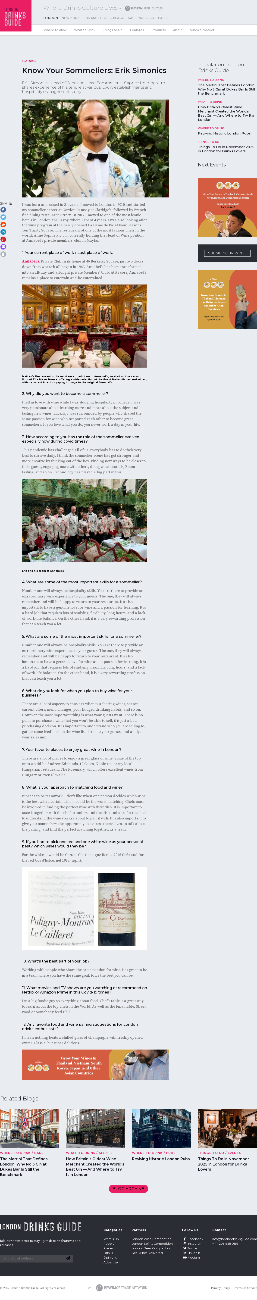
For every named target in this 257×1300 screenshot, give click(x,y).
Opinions (110, 1257)
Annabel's (30, 261)
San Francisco (141, 18)
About (178, 30)
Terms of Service (245, 1288)
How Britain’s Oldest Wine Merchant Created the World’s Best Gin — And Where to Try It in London (226, 113)
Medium (191, 1257)
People (109, 1243)
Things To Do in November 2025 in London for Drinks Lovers (226, 149)
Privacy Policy (220, 1288)
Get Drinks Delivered (147, 1253)
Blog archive (128, 1189)
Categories (112, 1230)
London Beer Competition (151, 1248)
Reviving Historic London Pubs (224, 133)
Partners (139, 1230)
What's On (111, 1239)
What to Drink (84, 30)
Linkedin (191, 1253)
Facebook (192, 1239)
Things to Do (112, 30)
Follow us (190, 1230)
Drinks (108, 1253)
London (50, 18)
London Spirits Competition (152, 1243)
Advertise (110, 1262)
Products (158, 30)
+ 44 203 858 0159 (225, 1243)
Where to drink (55, 30)
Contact (219, 1230)
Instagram (192, 1243)
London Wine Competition (151, 1239)
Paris (163, 18)
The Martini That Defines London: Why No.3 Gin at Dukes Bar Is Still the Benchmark (226, 89)
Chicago (117, 18)
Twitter (190, 1248)
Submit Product (202, 30)
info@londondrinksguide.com (234, 1239)
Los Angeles (95, 18)
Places (108, 1248)
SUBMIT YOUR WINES (227, 253)
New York (71, 18)
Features (137, 30)
